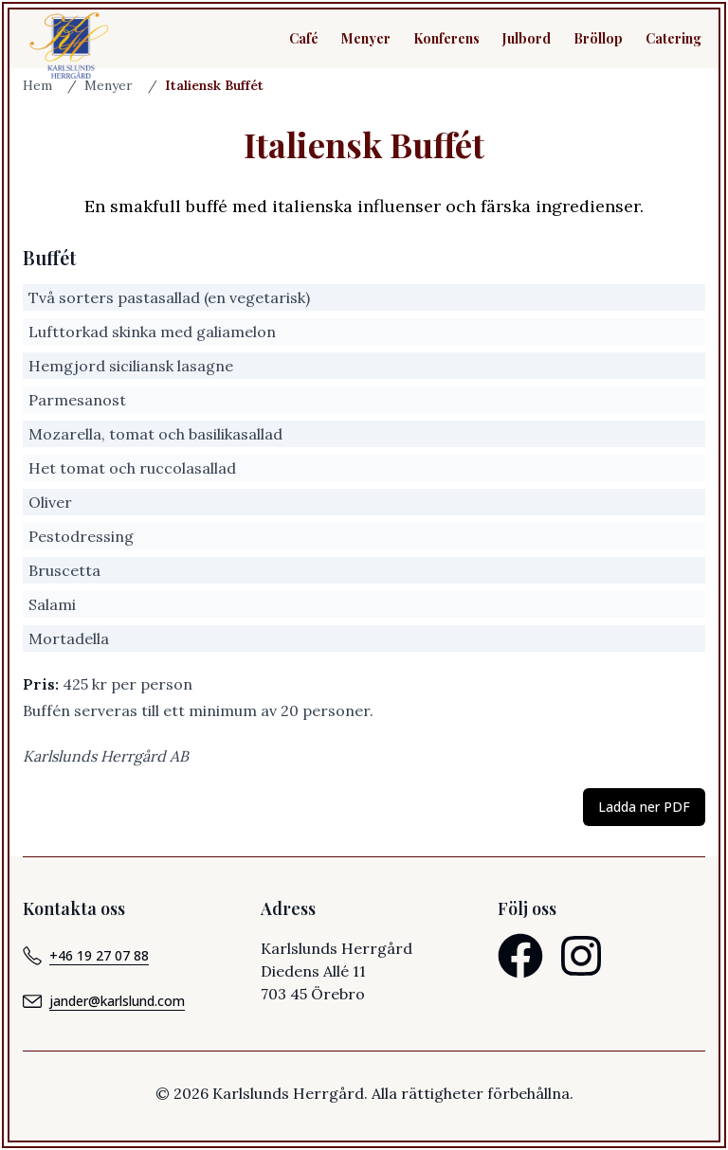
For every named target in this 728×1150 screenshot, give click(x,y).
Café (303, 38)
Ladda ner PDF (644, 807)
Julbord (526, 38)
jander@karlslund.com (104, 1001)
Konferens (446, 38)
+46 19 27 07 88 (86, 955)
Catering (673, 38)
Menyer (366, 38)
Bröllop (598, 38)
